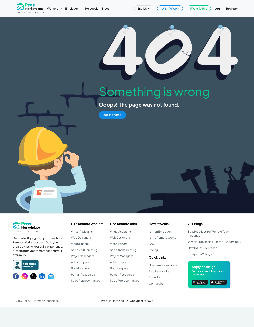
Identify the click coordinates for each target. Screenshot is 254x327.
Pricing (153, 250)
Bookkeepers (80, 268)
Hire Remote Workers (87, 224)
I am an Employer (160, 231)
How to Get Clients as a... (204, 248)
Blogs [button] (105, 8)
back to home (112, 114)
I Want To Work (170, 8)
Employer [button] (71, 8)
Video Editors (80, 243)
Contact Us (156, 283)
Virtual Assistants (82, 231)
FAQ (151, 243)
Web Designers (81, 237)
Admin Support (80, 262)
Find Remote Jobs (123, 224)
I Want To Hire (198, 8)
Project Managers (82, 256)
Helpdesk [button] (91, 8)
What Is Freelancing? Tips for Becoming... (214, 241)
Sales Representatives (85, 280)
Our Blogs (195, 224)
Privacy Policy (22, 300)
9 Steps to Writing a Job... (203, 254)
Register (232, 8)
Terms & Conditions (46, 300)
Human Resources (83, 274)
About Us (155, 277)
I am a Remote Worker (163, 237)
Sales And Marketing (84, 250)
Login (218, 8)
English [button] (142, 8)
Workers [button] (53, 8)
